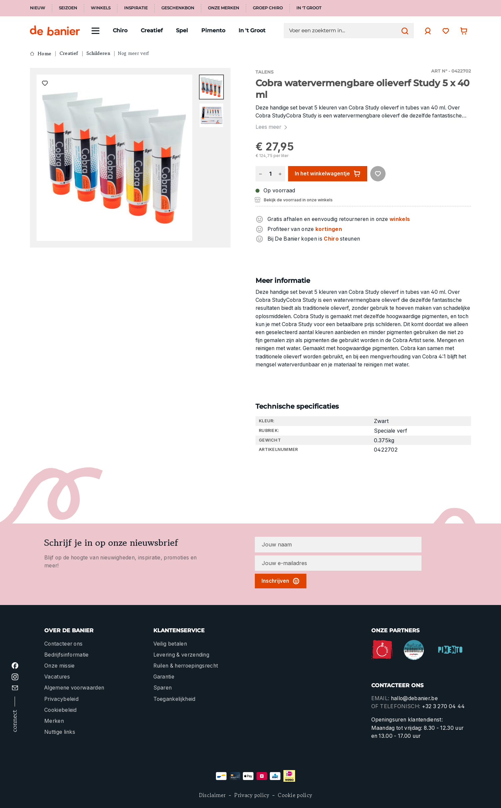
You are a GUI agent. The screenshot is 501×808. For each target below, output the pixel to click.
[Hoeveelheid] (270, 174)
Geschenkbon (177, 8)
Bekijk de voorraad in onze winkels (298, 199)
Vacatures (57, 677)
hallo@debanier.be (414, 698)
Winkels (100, 8)
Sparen (162, 688)
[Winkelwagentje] (462, 31)
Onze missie (59, 666)
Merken (54, 721)
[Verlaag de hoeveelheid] (260, 174)
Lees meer (272, 127)
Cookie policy (295, 795)
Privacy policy (251, 795)
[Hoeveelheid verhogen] (280, 174)
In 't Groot (308, 8)
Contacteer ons (63, 644)
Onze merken (223, 8)
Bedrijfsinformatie (66, 655)
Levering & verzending (181, 655)
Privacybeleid (61, 699)
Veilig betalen (170, 644)
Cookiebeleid (60, 710)
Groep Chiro (268, 8)
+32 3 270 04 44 (443, 706)
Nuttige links (59, 732)
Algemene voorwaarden (74, 688)
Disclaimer (212, 795)
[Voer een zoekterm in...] (343, 31)
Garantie (164, 677)
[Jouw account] (426, 31)
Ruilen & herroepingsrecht (185, 666)
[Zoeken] (403, 31)
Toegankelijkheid (174, 699)
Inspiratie (136, 8)
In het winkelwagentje (328, 173)
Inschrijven (280, 581)
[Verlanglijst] (444, 31)
